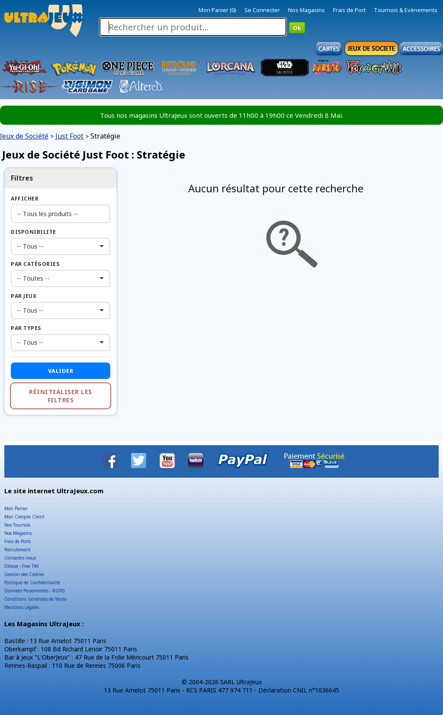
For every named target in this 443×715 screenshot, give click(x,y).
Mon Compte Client (24, 517)
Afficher (25, 198)
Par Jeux (23, 296)
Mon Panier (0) (217, 10)
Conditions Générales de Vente (35, 599)
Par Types (26, 328)
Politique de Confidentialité (32, 582)
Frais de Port (349, 10)
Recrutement (17, 550)
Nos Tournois (17, 525)
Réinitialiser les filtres (60, 396)
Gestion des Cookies (24, 574)
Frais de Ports (17, 541)
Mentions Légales (21, 607)
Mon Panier (16, 508)
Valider (61, 371)
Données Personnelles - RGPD (34, 591)
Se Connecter (262, 10)
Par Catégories (35, 264)
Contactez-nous (20, 558)
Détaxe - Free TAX (21, 566)
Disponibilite (33, 232)
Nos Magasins (306, 10)
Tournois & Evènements (405, 10)
